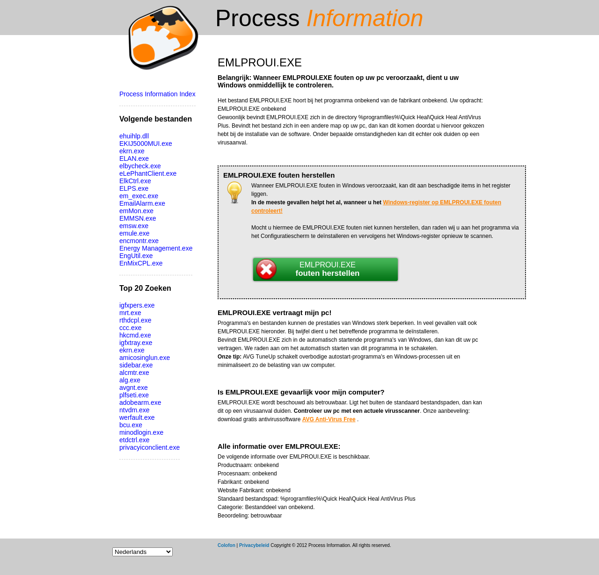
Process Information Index (157, 94)
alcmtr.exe (134, 372)
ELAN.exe (134, 158)
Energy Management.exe (155, 248)
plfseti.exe (134, 395)
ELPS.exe (133, 188)
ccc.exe (130, 327)
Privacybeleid (254, 545)
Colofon (226, 545)
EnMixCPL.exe (141, 263)
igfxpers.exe (136, 305)
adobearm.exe (140, 402)
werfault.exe (136, 417)
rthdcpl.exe (135, 320)
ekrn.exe (132, 151)
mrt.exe (130, 312)
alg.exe (129, 380)
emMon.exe (136, 211)
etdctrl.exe (134, 440)
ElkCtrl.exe (135, 181)
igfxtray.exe (136, 342)
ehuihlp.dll (134, 136)
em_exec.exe (138, 196)
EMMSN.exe (137, 218)
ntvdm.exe (134, 410)
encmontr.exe (139, 240)
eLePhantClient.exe (147, 173)
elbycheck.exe (140, 166)
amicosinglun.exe (144, 357)
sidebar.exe (136, 365)
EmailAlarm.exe (142, 203)
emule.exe (134, 233)
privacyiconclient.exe (149, 447)
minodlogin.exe (141, 432)
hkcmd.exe (135, 335)
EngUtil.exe (136, 255)
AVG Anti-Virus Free (329, 419)
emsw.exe (133, 226)
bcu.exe (130, 425)
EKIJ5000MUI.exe (145, 143)
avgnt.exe (133, 387)
